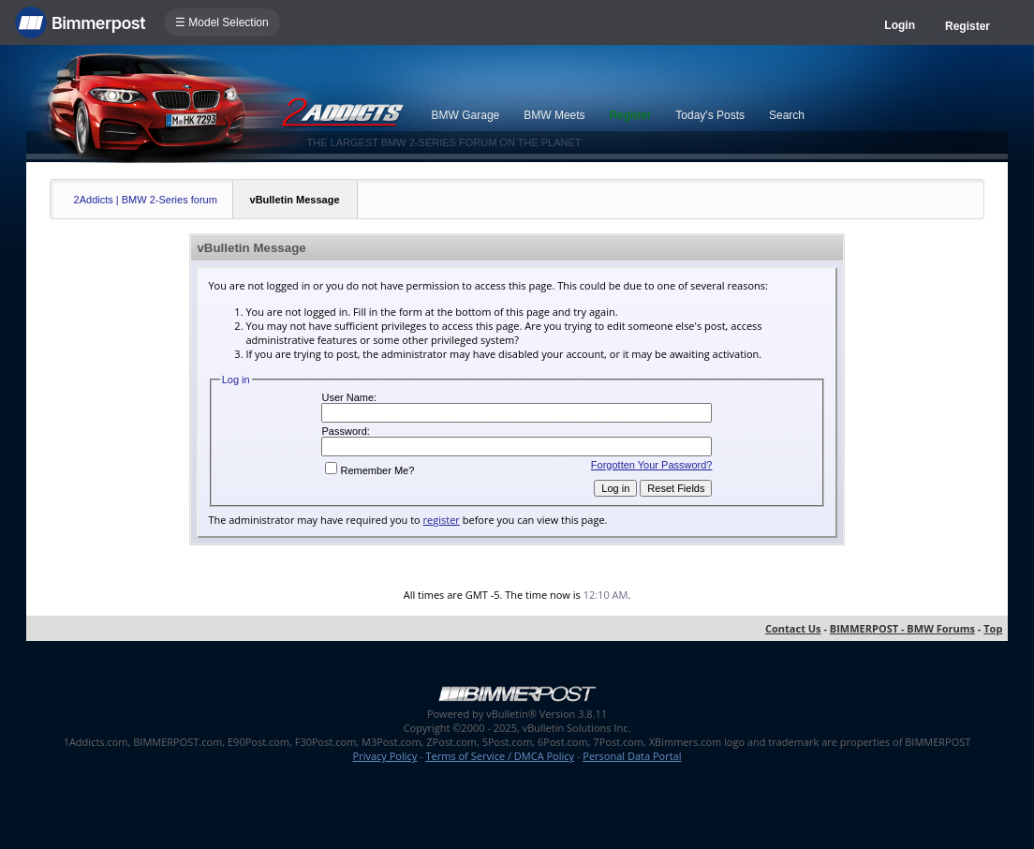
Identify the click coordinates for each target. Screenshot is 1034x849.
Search (787, 115)
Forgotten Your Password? (652, 464)
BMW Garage (466, 115)
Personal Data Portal (632, 756)
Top (992, 628)
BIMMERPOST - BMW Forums (902, 628)
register (441, 520)
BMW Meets (554, 115)
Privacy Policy (385, 756)
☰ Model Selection (222, 22)
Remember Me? (369, 470)
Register (967, 26)
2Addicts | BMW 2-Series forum (145, 199)
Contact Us (793, 628)
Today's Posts (710, 115)
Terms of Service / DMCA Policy (499, 756)
